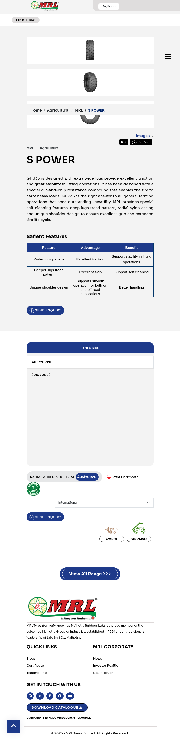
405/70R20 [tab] (42, 362)
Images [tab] (143, 135)
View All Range (90, 574)
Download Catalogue (57, 707)
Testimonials (37, 673)
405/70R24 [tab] (41, 375)
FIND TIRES (25, 19)
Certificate (35, 665)
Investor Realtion (107, 665)
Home (36, 110)
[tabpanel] (90, 85)
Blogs (31, 658)
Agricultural (58, 110)
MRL (79, 110)
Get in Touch (103, 673)
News (97, 658)
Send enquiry (45, 310)
